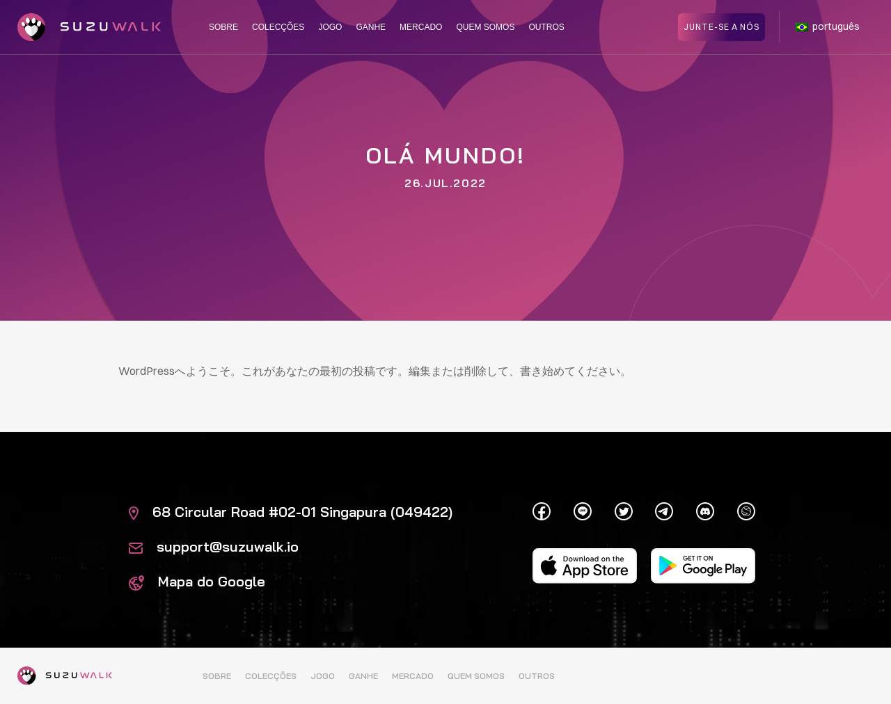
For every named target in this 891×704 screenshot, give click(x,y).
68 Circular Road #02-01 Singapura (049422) (290, 511)
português (828, 26)
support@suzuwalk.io (214, 546)
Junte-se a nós (721, 26)
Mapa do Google (197, 581)
